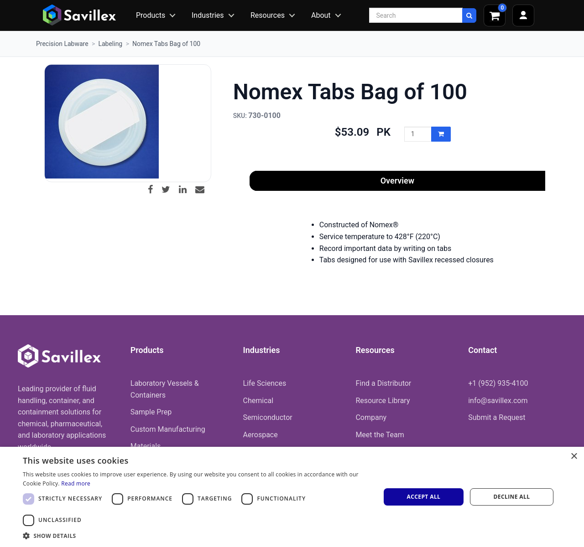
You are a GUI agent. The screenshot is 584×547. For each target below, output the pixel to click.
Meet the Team (379, 434)
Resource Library (382, 400)
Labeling (110, 43)
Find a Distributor (383, 383)
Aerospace (260, 434)
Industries (208, 15)
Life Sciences (265, 383)
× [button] (573, 456)
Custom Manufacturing (167, 429)
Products (150, 15)
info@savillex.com (497, 400)
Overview (397, 180)
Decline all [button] (512, 497)
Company (370, 417)
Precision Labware (62, 43)
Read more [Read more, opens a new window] (75, 483)
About (321, 15)
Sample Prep (151, 412)
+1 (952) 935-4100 (498, 383)
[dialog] (292, 497)
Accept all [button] (424, 497)
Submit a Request (496, 417)
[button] (196, 535)
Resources (267, 15)
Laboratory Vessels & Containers (164, 389)
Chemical (258, 400)
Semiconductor (267, 417)
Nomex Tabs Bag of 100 (166, 43)
